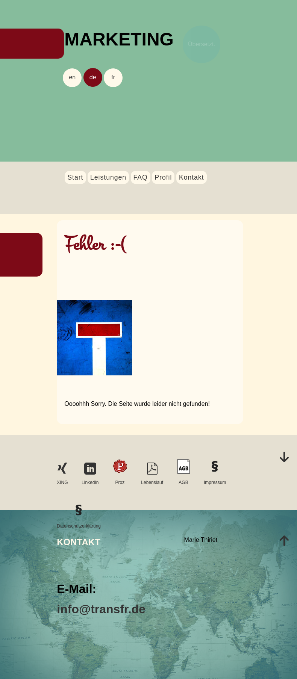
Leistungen (108, 177)
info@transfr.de (101, 609)
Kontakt (191, 177)
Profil (163, 177)
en (72, 77)
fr (113, 77)
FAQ (140, 177)
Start (75, 177)
